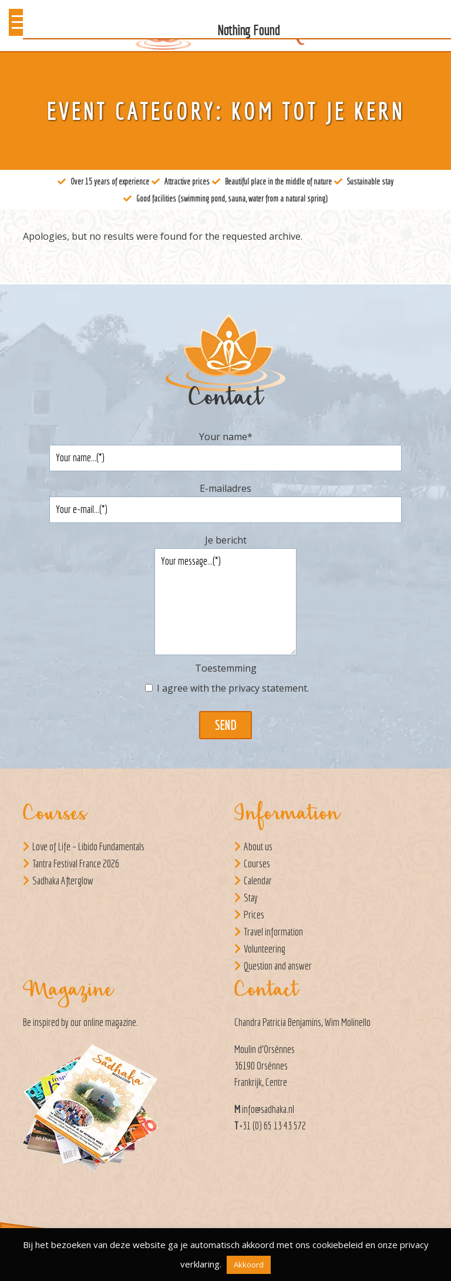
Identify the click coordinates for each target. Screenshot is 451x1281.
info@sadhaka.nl (268, 1109)
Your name (226, 436)
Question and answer (278, 966)
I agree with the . (233, 688)
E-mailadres (225, 488)
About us (258, 846)
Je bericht (226, 540)
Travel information (273, 931)
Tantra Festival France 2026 (75, 863)
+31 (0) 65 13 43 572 (273, 1125)
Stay (251, 897)
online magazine (109, 1022)
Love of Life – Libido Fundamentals (88, 846)
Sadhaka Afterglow (62, 880)
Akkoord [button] (249, 1264)
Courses (257, 863)
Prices (254, 914)
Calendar (258, 880)
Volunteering (264, 949)
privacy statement (267, 688)
